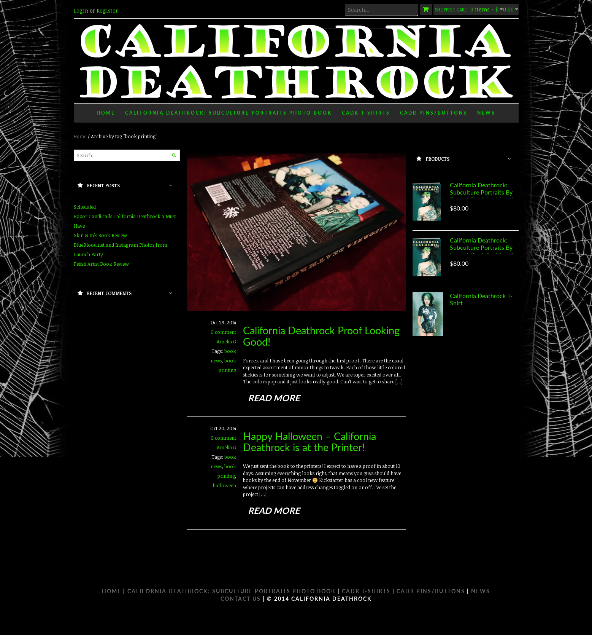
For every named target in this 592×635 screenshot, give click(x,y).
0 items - (475, 9)
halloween (224, 485)
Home (106, 113)
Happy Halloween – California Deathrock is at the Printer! (309, 442)
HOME (111, 591)
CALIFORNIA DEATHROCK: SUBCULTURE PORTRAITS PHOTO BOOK (231, 591)
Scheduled (85, 206)
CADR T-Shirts (366, 113)
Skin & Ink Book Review (100, 235)
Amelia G (226, 341)
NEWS (480, 591)
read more (274, 397)
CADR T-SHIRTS (366, 591)
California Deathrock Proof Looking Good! (321, 336)
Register (107, 10)
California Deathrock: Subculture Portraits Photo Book (228, 113)
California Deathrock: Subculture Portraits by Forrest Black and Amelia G (483, 195)
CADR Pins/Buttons (433, 113)
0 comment (223, 332)
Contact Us (241, 598)
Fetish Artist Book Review (101, 263)
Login (81, 10)
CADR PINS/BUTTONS (431, 591)
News (486, 113)
